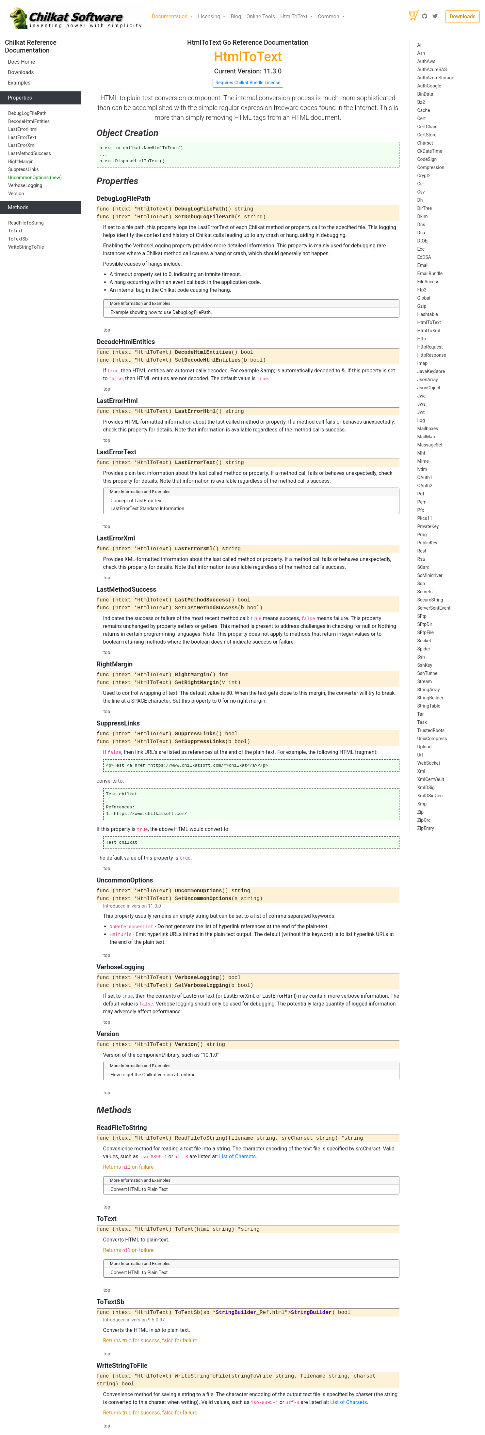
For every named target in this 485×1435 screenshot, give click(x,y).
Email (423, 265)
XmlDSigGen (430, 795)
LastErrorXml (22, 145)
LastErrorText (22, 137)
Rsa (421, 559)
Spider (423, 648)
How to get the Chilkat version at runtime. (154, 1075)
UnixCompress (432, 738)
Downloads (463, 16)
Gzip (422, 306)
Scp (421, 583)
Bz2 (421, 102)
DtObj (423, 240)
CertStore (427, 134)
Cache (423, 110)
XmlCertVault (431, 779)
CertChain (427, 126)
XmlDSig (426, 787)
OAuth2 (424, 485)
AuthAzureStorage (435, 77)
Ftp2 (422, 289)
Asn (421, 53)
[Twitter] (435, 16)
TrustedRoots (431, 730)
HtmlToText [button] (294, 16)
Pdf (421, 493)
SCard (423, 567)
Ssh (421, 657)
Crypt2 (424, 175)
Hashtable (427, 314)
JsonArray (427, 379)
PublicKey (427, 542)
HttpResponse (431, 355)
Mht (421, 453)
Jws (421, 404)
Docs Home (21, 62)
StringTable (429, 706)
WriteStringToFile (26, 247)
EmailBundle (430, 273)
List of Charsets (237, 1156)
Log (421, 420)
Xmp (422, 803)
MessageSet (430, 444)
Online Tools (260, 16)
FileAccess (428, 281)
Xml (421, 771)
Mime (423, 461)
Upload (424, 746)
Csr (420, 183)
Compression (431, 167)
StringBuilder (430, 697)
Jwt (421, 412)
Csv (421, 192)
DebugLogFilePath (27, 113)
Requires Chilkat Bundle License (248, 82)
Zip (420, 812)
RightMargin (21, 161)
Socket (424, 640)
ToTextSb (18, 239)
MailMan (426, 436)
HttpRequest (430, 347)
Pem (422, 502)
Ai (419, 45)
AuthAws (426, 61)
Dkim (422, 216)
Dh (420, 200)
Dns (421, 224)
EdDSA (424, 257)
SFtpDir (424, 624)
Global (423, 298)
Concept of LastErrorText (137, 501)
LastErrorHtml (23, 129)
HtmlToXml (428, 330)
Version (16, 193)
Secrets (425, 591)
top (107, 330)
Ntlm (422, 469)
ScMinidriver (430, 575)
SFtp (422, 616)
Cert (421, 118)
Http (421, 338)
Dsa (421, 232)
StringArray (428, 689)
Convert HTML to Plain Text (139, 1189)
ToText (15, 231)
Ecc (421, 249)
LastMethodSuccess (29, 153)
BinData (425, 94)
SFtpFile (425, 632)
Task (422, 722)
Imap (422, 363)
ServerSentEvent (434, 608)
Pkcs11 (424, 518)
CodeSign (427, 159)
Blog (236, 16)
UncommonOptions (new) (35, 177)
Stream (424, 681)
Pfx (420, 510)
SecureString (430, 599)
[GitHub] (424, 16)
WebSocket (428, 763)
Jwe (421, 395)
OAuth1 (424, 477)
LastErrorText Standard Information (148, 508)
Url (420, 754)
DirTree (424, 208)
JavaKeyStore (431, 371)
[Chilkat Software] (76, 17)
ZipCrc (424, 820)
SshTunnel (428, 673)
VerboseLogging (25, 185)
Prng (422, 534)
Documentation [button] (170, 16)
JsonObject (429, 387)
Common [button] (329, 16)
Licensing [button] (209, 16)
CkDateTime (429, 151)
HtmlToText (429, 322)
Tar (420, 714)
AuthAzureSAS (432, 69)
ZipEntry (425, 828)
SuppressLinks (23, 169)
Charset (425, 143)
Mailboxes (427, 428)
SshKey (424, 665)
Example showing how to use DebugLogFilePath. (161, 312)
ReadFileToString (26, 223)
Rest (422, 551)
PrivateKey (428, 526)
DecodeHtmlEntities (29, 121)
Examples (19, 83)
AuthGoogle (429, 85)
